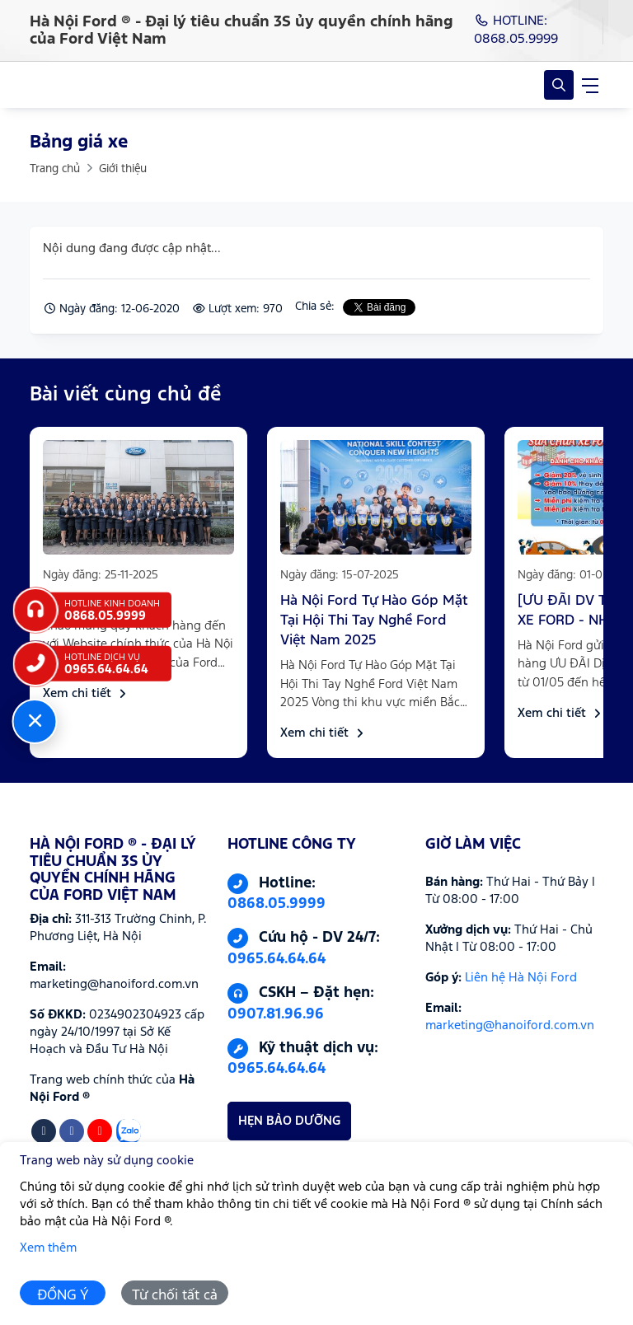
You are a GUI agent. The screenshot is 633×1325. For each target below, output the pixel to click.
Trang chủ (55, 169)
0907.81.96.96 (275, 1014)
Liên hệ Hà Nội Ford (521, 977)
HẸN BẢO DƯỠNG (289, 1121)
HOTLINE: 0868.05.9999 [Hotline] (516, 30)
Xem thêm (48, 1248)
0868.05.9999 (276, 904)
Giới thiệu (123, 169)
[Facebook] (71, 1131)
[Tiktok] (43, 1131)
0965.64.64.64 (276, 959)
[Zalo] (128, 1131)
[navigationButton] (590, 85)
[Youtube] (99, 1131)
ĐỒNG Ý (63, 1296)
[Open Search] (559, 85)
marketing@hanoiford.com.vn (509, 1025)
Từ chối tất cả (175, 1296)
